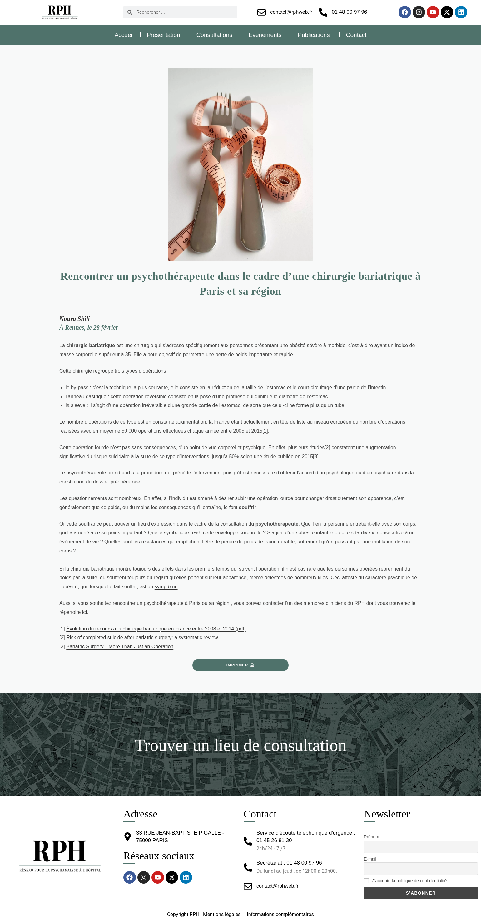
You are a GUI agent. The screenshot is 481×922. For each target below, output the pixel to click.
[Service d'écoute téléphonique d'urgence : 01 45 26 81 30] (248, 841)
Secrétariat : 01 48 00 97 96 (289, 863)
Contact (356, 35)
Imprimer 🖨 (240, 665)
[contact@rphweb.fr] (261, 12)
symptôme (166, 586)
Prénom (371, 836)
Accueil (124, 35)
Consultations (216, 35)
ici (84, 612)
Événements (267, 35)
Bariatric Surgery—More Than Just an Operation (119, 646)
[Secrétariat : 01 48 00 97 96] (248, 867)
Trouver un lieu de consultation (240, 744)
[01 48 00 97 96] (323, 12)
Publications (315, 35)
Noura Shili (74, 318)
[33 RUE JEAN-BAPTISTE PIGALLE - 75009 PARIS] (127, 836)
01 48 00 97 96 (349, 12)
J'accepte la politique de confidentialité (405, 880)
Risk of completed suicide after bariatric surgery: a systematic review (142, 637)
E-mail (370, 858)
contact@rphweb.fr (291, 12)
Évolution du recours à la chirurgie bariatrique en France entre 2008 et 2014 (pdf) (156, 628)
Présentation (165, 35)
